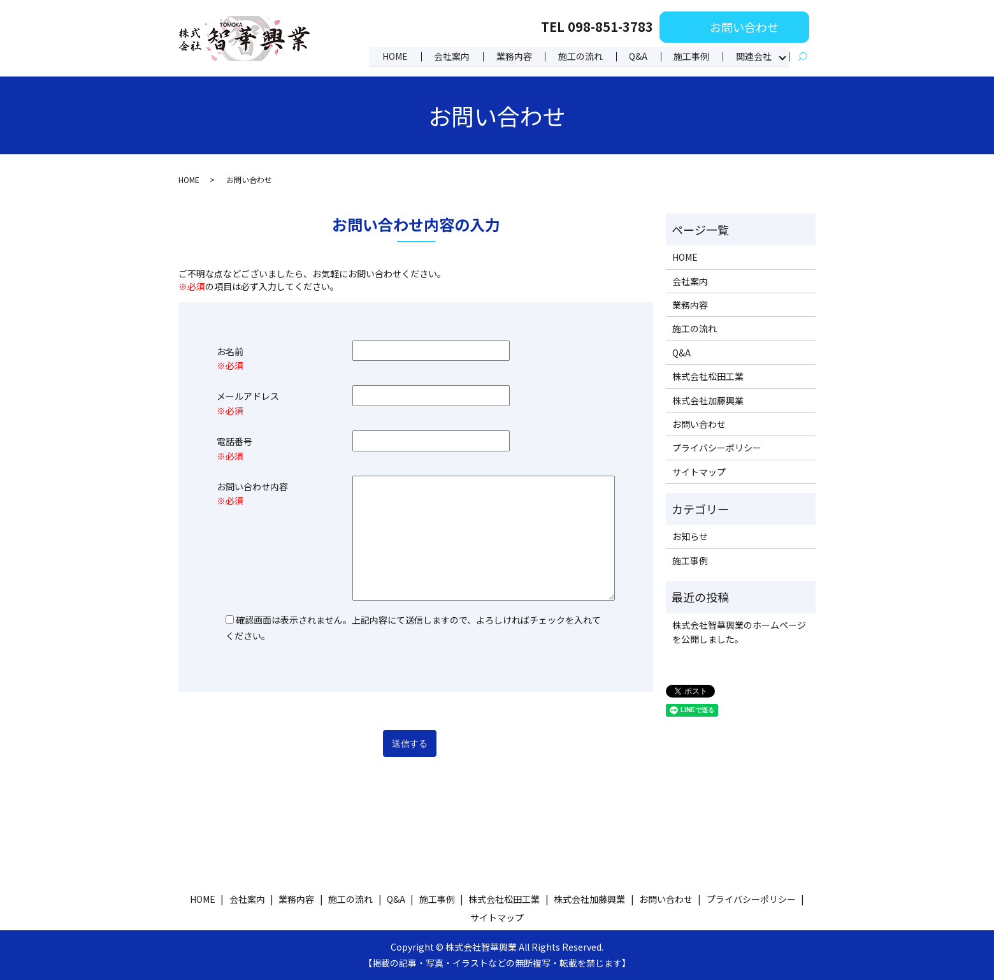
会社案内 (449, 56)
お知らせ (690, 536)
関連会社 (753, 56)
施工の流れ (578, 56)
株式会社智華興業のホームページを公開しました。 (739, 631)
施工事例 (691, 56)
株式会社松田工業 (708, 376)
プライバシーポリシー (716, 447)
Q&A (637, 56)
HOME (392, 56)
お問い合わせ (699, 424)
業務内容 (511, 56)
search (802, 56)
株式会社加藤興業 (708, 400)
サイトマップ (699, 471)
